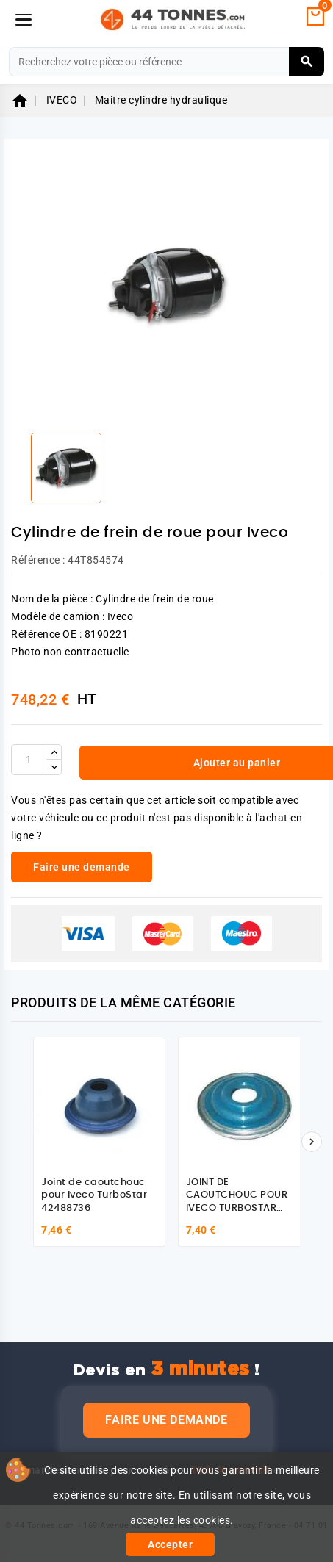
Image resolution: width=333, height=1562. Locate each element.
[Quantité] (28, 759)
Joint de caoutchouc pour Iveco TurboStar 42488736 (94, 1195)
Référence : (38, 560)
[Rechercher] (166, 61)
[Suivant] (311, 1141)
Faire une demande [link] (81, 867)
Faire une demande (166, 1420)
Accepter (170, 1544)
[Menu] (23, 20)
